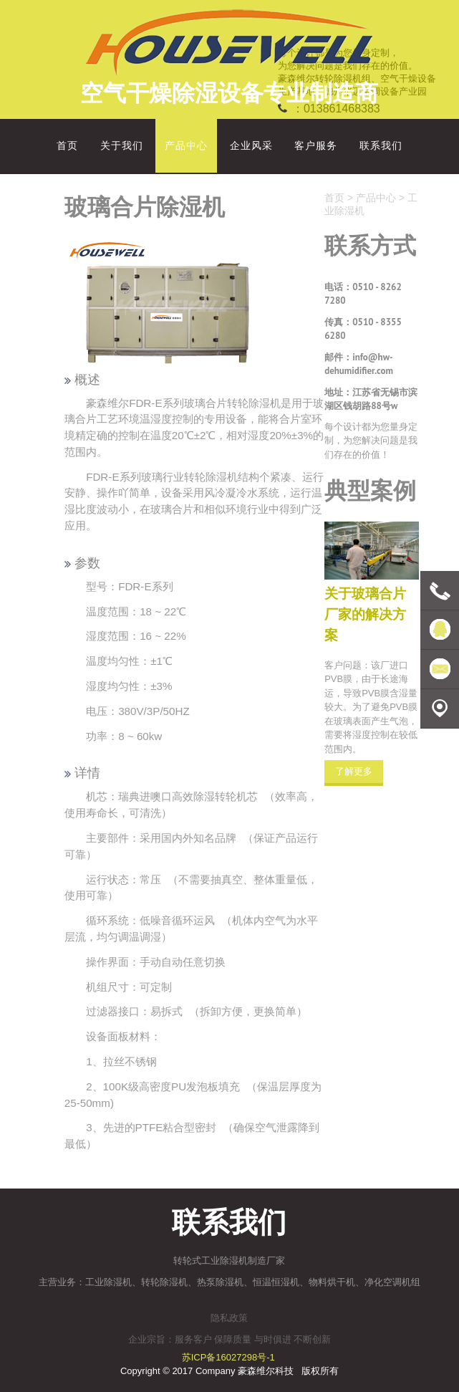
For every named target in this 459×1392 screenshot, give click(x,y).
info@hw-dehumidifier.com (358, 364)
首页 (334, 197)
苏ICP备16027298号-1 (228, 1357)
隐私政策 (229, 1317)
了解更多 (353, 771)
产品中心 (376, 197)
